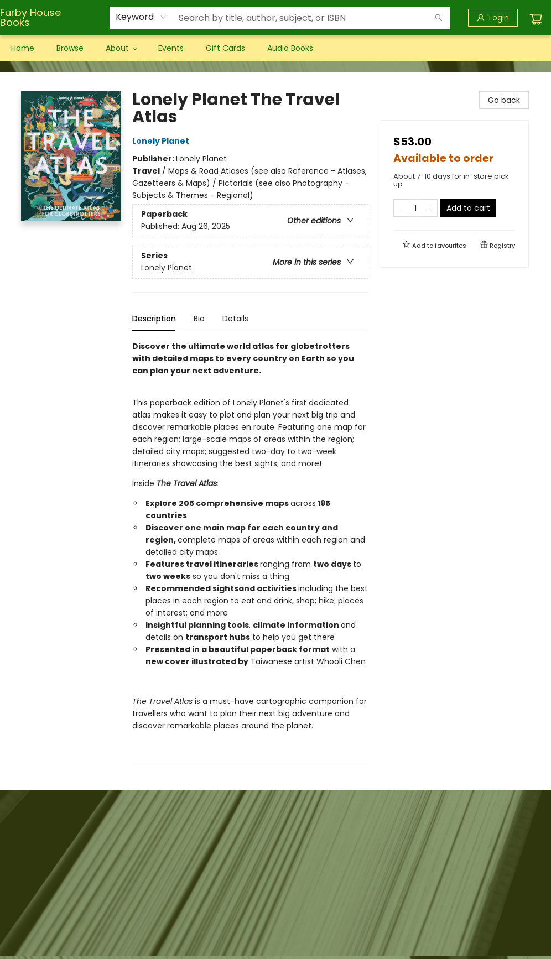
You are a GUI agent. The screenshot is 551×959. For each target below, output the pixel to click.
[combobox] (141, 17)
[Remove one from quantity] (401, 208)
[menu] (275, 48)
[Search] (439, 18)
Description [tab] (154, 318)
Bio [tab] (199, 318)
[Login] (493, 18)
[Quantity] (415, 208)
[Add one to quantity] (430, 208)
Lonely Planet (162, 141)
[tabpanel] (250, 552)
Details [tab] (235, 318)
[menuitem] (22, 48)
